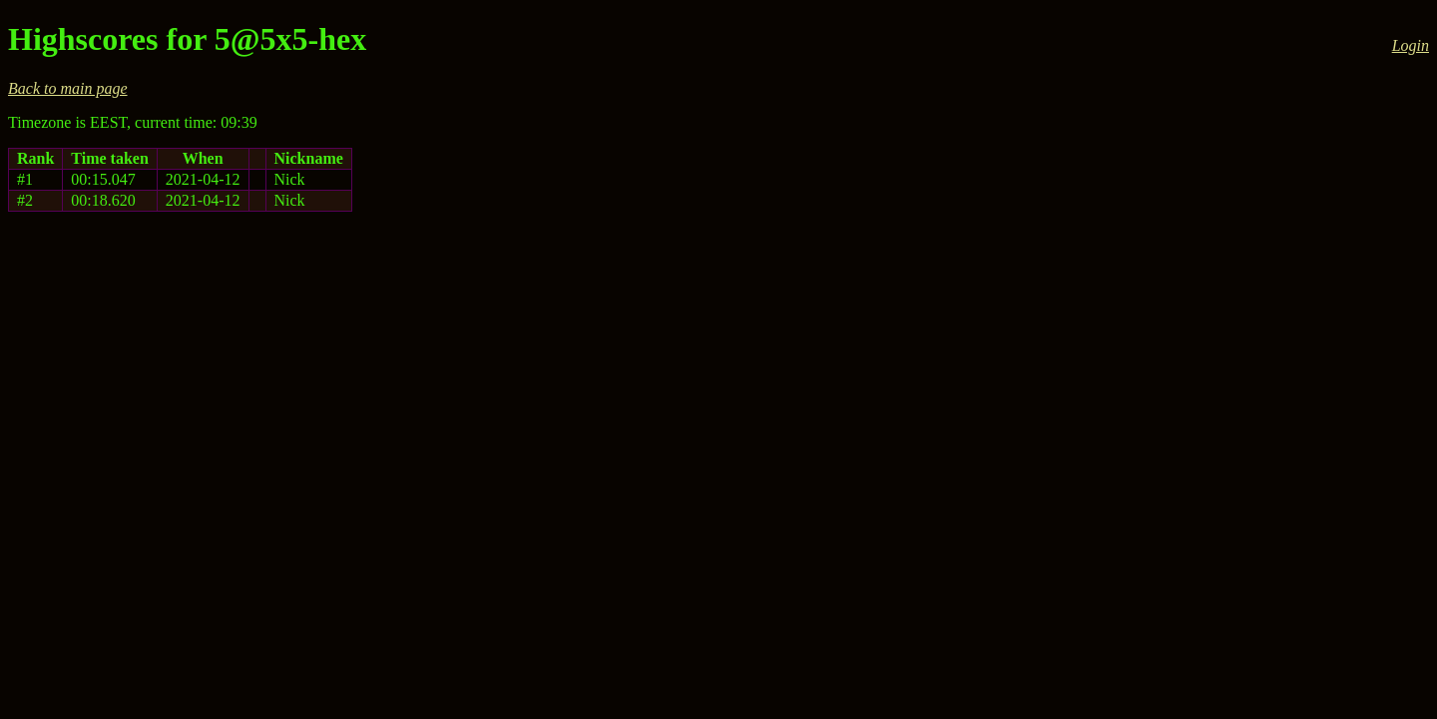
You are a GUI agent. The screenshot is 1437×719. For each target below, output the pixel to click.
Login (1410, 45)
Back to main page (68, 88)
